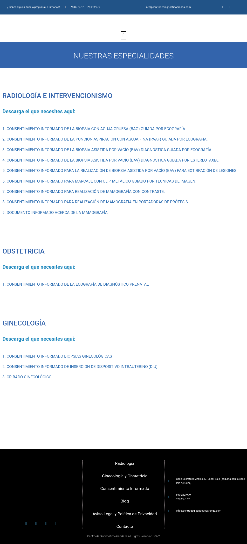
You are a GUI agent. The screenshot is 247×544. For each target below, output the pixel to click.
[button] (123, 35)
